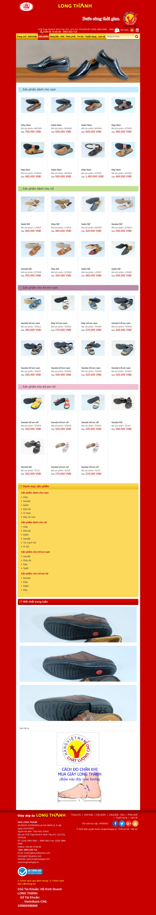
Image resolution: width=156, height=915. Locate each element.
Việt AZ (134, 829)
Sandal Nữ (116, 224)
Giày (25, 497)
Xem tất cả (24, 728)
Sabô (26, 505)
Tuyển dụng (90, 36)
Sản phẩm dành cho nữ (34, 522)
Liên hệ (101, 36)
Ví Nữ (26, 546)
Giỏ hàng (121, 30)
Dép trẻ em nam (59, 323)
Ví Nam (27, 513)
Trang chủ (21, 36)
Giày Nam (26, 125)
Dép (25, 564)
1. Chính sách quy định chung (33, 880)
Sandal (26, 501)
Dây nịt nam (29, 517)
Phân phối (70, 36)
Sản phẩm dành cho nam (35, 492)
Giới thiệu (32, 36)
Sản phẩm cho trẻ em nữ (34, 573)
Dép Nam (116, 125)
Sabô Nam (56, 125)
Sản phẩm (43, 36)
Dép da (27, 509)
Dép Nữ (55, 269)
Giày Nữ (55, 224)
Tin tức (80, 36)
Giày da (27, 560)
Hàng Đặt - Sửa (57, 36)
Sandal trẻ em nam (30, 323)
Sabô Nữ (25, 224)
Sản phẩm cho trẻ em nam (35, 552)
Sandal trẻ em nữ (30, 422)
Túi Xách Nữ (29, 542)
